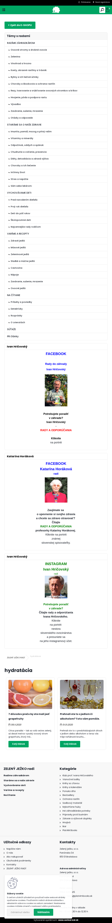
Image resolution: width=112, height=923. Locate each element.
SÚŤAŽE (11, 329)
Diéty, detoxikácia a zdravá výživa (30, 158)
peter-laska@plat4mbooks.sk (76, 895)
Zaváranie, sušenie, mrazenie (27, 111)
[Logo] (56, 10)
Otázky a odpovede (22, 117)
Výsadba (16, 104)
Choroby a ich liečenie (23, 165)
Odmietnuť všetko (20, 912)
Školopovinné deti (21, 220)
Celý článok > (18, 744)
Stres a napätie (19, 179)
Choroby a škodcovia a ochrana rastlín (33, 83)
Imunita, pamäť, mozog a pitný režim (31, 131)
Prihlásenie (85, 2)
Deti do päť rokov (20, 213)
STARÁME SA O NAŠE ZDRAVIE (24, 124)
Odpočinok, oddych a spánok (27, 145)
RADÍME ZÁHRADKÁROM (21, 43)
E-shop (20, 25)
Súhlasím (43, 912)
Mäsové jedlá (18, 247)
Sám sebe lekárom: (21, 185)
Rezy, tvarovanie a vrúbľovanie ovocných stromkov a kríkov (44, 90)
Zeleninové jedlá (20, 254)
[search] (102, 10)
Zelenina (15, 56)
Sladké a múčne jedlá (23, 261)
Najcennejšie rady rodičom (26, 226)
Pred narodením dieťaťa (24, 199)
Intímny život (18, 172)
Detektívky (17, 308)
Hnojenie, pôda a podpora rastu (29, 97)
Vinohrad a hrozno (21, 63)
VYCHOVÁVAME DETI (19, 193)
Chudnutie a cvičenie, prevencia (29, 151)
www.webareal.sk (68, 919)
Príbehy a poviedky (21, 302)
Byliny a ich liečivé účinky (24, 77)
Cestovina (16, 267)
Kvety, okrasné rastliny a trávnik (29, 70)
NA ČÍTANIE (13, 295)
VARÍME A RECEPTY (18, 233)
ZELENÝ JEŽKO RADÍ (16, 657)
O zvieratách (18, 322)
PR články (13, 336)
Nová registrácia (102, 2)
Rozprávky (16, 315)
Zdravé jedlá (18, 240)
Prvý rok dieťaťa (19, 206)
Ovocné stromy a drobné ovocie (29, 49)
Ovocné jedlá (18, 288)
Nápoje (15, 274)
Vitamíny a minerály (22, 138)
